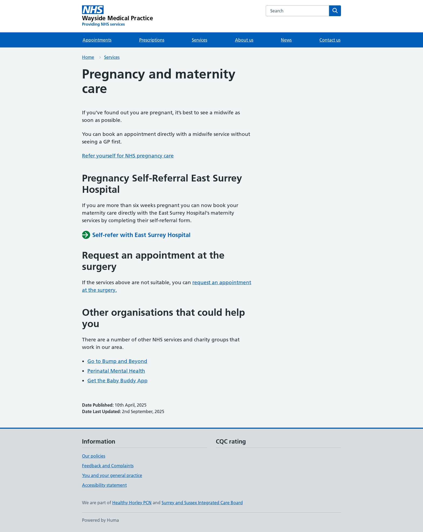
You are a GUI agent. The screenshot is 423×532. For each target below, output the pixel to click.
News (286, 40)
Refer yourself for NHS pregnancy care (128, 156)
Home (88, 57)
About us (244, 40)
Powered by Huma (100, 520)
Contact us (329, 40)
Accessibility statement (104, 485)
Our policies (93, 456)
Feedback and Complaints (108, 465)
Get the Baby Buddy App (117, 380)
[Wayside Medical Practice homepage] (117, 16)
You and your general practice (112, 475)
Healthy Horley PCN (132, 502)
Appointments (97, 40)
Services (199, 40)
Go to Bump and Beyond (117, 361)
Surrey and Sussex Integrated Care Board (202, 502)
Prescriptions (151, 40)
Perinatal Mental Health (116, 371)
